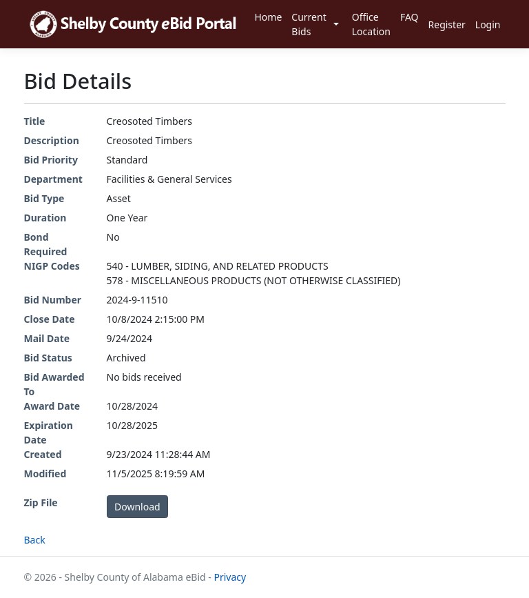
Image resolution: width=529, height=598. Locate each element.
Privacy (230, 577)
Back (34, 539)
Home (268, 16)
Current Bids (308, 24)
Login (488, 24)
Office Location (371, 24)
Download (137, 506)
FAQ (409, 16)
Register (447, 24)
